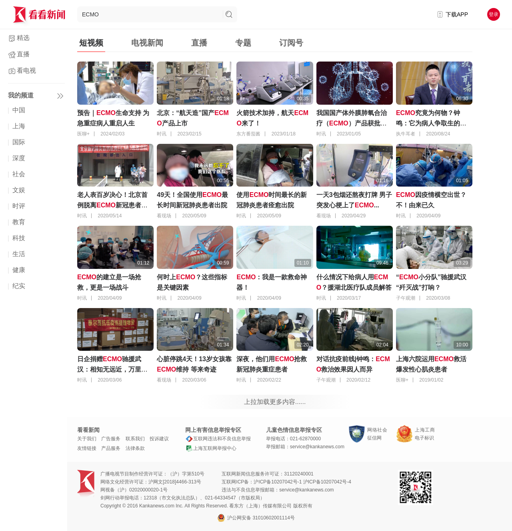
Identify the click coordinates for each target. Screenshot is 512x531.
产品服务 (110, 448)
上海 (18, 126)
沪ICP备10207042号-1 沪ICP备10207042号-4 (302, 482)
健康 (18, 269)
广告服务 (110, 439)
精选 (23, 37)
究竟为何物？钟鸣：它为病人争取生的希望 (431, 123)
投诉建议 (159, 439)
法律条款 (135, 448)
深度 (18, 158)
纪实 (18, 285)
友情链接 (86, 448)
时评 (18, 206)
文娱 (18, 190)
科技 (18, 238)
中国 (18, 110)
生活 (18, 254)
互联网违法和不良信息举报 (218, 439)
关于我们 (86, 439)
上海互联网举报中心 (210, 448)
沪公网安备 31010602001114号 (256, 518)
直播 (23, 54)
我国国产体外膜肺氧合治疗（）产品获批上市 (351, 123)
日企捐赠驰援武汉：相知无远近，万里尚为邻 (112, 369)
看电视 (26, 70)
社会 (18, 174)
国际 (18, 142)
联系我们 (135, 439)
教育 (18, 222)
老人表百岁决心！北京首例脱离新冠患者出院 (112, 205)
